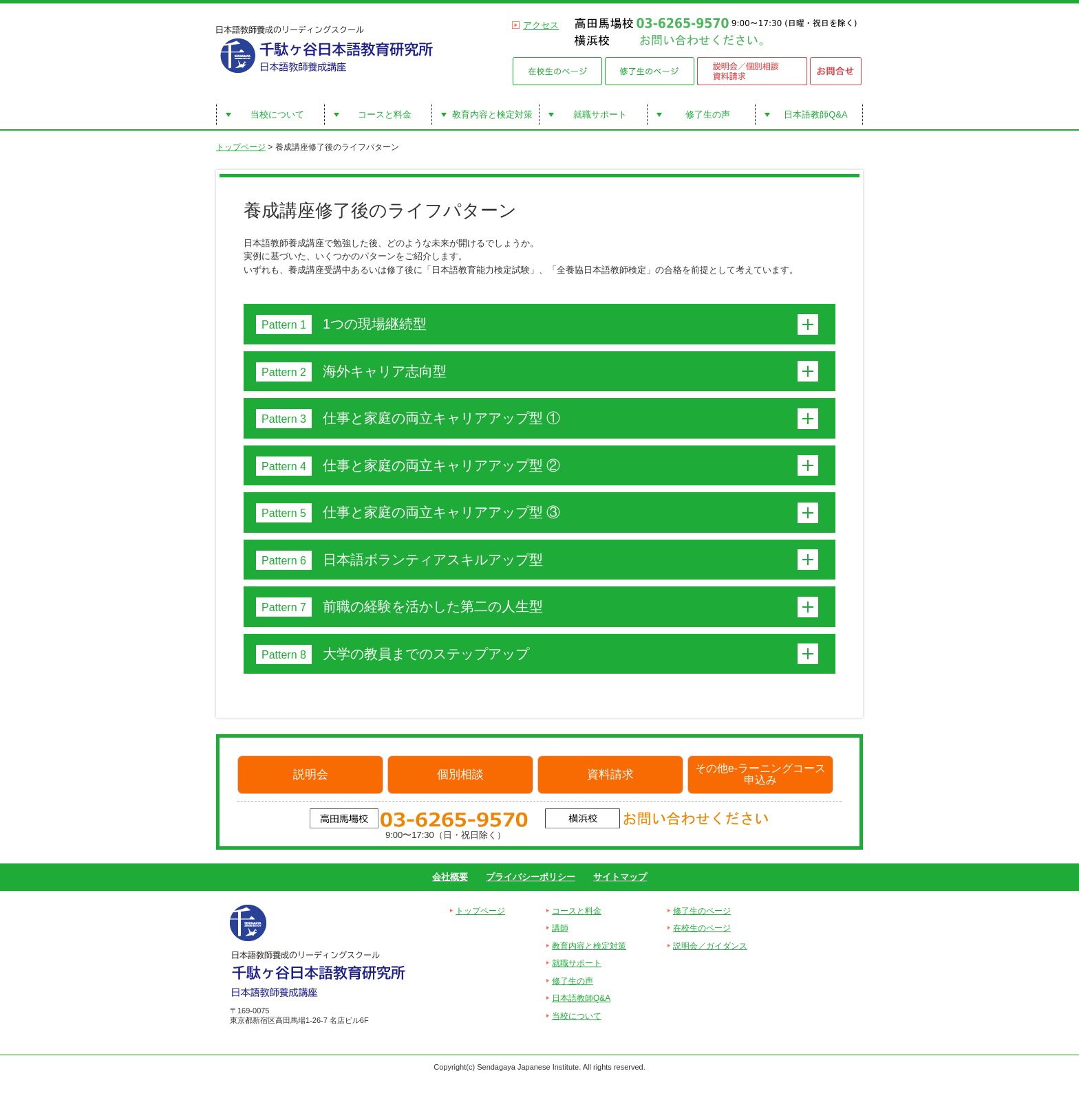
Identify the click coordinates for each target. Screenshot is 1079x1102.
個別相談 (460, 774)
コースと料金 (385, 114)
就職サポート (600, 114)
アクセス (541, 25)
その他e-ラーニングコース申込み (760, 774)
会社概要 (450, 877)
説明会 (310, 774)
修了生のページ (702, 911)
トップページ (241, 147)
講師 (560, 928)
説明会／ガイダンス (710, 946)
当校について (277, 114)
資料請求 (610, 774)
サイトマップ (620, 877)
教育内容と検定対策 (492, 114)
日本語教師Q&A (815, 114)
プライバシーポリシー (530, 877)
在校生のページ (702, 928)
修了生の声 (707, 114)
